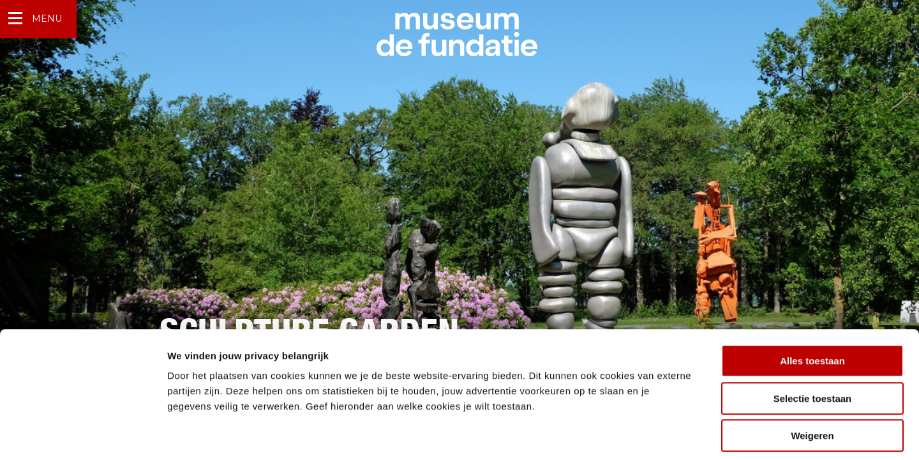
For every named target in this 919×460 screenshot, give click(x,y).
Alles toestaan (812, 303)
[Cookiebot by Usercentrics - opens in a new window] (82, 435)
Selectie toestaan (812, 341)
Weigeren (812, 378)
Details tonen (689, 434)
